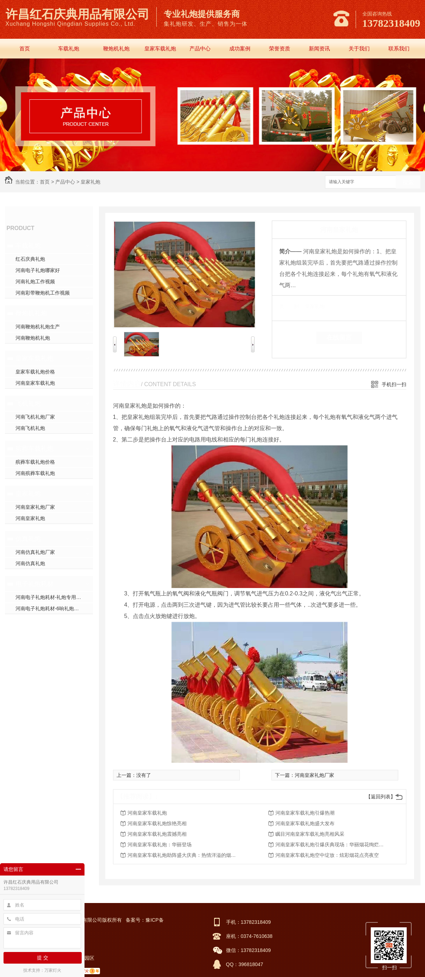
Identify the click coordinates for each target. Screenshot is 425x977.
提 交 (42, 957)
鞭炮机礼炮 (116, 48)
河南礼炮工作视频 (35, 281)
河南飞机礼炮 (30, 428)
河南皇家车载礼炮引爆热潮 (305, 813)
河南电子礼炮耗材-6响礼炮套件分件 (54, 608)
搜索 (408, 182)
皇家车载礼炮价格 (35, 372)
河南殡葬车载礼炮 (35, 473)
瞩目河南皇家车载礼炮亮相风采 (309, 834)
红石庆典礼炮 (30, 259)
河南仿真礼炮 (30, 563)
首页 (24, 48)
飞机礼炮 (28, 403)
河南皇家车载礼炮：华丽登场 (159, 844)
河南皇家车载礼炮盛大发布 (305, 823)
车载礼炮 (68, 48)
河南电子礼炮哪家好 (37, 270)
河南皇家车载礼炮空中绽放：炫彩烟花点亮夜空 (327, 855)
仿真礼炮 (28, 538)
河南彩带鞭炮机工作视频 (42, 293)
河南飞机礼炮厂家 (35, 417)
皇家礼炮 (90, 182)
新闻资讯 (319, 48)
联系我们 (399, 48)
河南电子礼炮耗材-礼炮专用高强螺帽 (54, 597)
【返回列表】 (380, 796)
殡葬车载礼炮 (34, 448)
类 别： (291, 306)
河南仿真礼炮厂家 (35, 552)
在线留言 (339, 337)
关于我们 (359, 48)
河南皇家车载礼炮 (35, 383)
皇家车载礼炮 (160, 48)
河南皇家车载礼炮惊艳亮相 (157, 823)
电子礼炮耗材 (34, 583)
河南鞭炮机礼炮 (32, 338)
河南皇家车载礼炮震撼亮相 (157, 834)
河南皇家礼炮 (30, 518)
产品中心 (200, 48)
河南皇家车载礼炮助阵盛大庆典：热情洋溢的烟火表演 (183, 855)
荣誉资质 (279, 48)
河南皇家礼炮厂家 (35, 507)
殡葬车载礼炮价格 (35, 462)
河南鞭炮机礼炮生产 (37, 326)
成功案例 (239, 48)
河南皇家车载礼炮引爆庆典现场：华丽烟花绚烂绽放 (331, 844)
